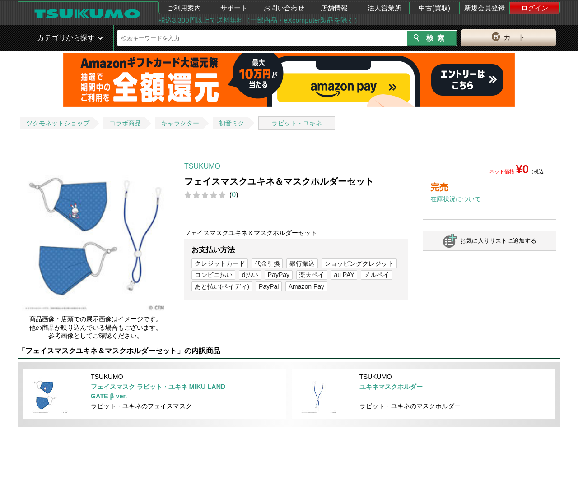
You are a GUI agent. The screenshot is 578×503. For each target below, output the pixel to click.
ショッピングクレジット (359, 263)
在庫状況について (455, 199)
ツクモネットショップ (57, 123)
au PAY (344, 274)
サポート (233, 8)
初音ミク (231, 123)
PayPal (269, 286)
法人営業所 (384, 8)
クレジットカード (220, 263)
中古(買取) (434, 8)
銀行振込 (302, 263)
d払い (250, 274)
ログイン (534, 8)
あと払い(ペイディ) (222, 286)
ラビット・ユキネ (296, 123)
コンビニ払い (214, 274)
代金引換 (267, 263)
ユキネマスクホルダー (391, 386)
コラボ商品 (125, 123)
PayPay (278, 274)
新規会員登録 (484, 8)
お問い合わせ (284, 8)
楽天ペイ (311, 274)
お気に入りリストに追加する (498, 240)
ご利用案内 (184, 8)
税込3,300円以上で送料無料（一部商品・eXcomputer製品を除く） (259, 20)
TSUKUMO (202, 166)
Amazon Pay (306, 286)
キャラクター (180, 123)
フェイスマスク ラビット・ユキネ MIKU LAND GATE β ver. (158, 391)
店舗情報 (334, 8)
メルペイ (376, 274)
